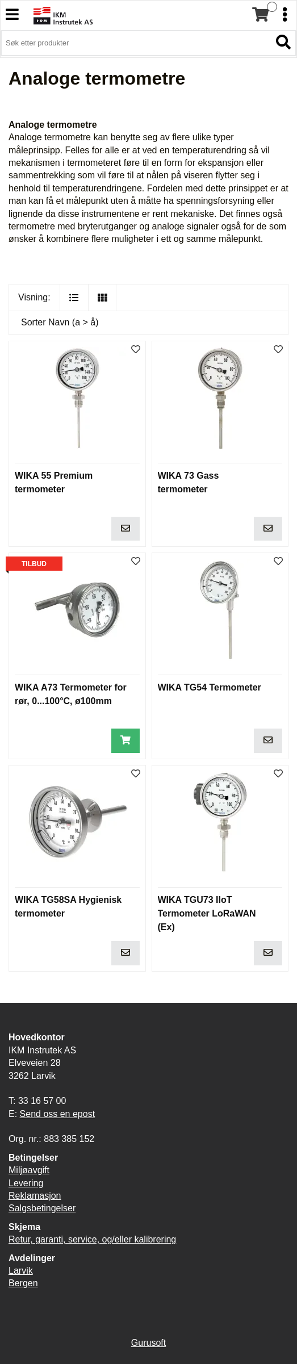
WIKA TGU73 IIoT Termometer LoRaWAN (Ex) (207, 913)
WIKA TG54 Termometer (209, 687)
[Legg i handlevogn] (125, 529)
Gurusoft (148, 1343)
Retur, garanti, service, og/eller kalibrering (92, 1239)
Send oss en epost (57, 1114)
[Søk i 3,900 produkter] (136, 43)
